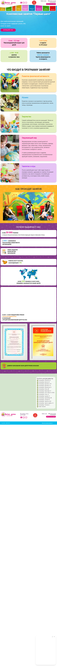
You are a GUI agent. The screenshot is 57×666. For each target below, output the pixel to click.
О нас (14, 9)
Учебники (9, 9)
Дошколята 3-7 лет (25, 9)
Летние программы (46, 9)
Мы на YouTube (21, 3)
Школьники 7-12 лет (32, 9)
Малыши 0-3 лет (18, 9)
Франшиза (53, 9)
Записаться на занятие (51, 4)
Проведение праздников (39, 9)
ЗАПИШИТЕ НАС (8, 30)
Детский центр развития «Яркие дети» (8, 3)
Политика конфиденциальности (47, 423)
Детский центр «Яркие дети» (8, 414)
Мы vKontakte (26, 3)
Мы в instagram (24, 3)
